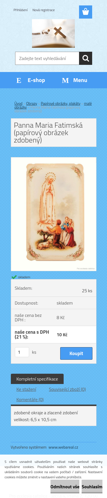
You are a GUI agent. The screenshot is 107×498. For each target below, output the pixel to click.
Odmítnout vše (65, 486)
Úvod (19, 103)
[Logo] (53, 33)
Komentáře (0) (30, 399)
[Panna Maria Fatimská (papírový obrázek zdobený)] (53, 159)
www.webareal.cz (63, 447)
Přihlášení (21, 10)
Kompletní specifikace (37, 378)
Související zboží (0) (67, 389)
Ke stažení (26, 389)
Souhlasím (92, 486)
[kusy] (22, 352)
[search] (85, 58)
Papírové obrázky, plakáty (60, 103)
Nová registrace (44, 10)
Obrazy (31, 103)
